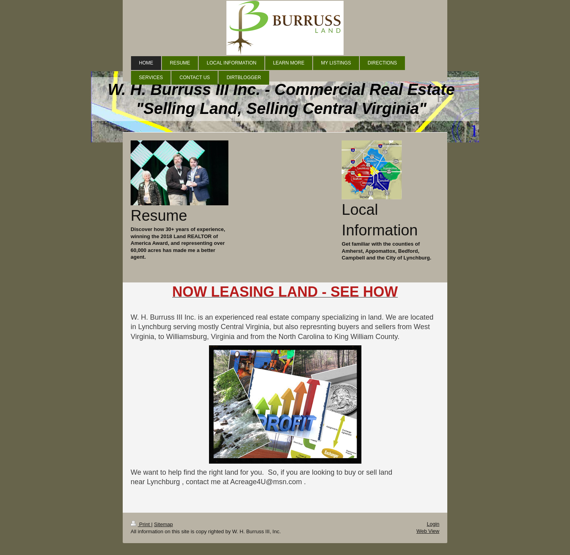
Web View (427, 531)
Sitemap (163, 524)
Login (433, 524)
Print (141, 524)
